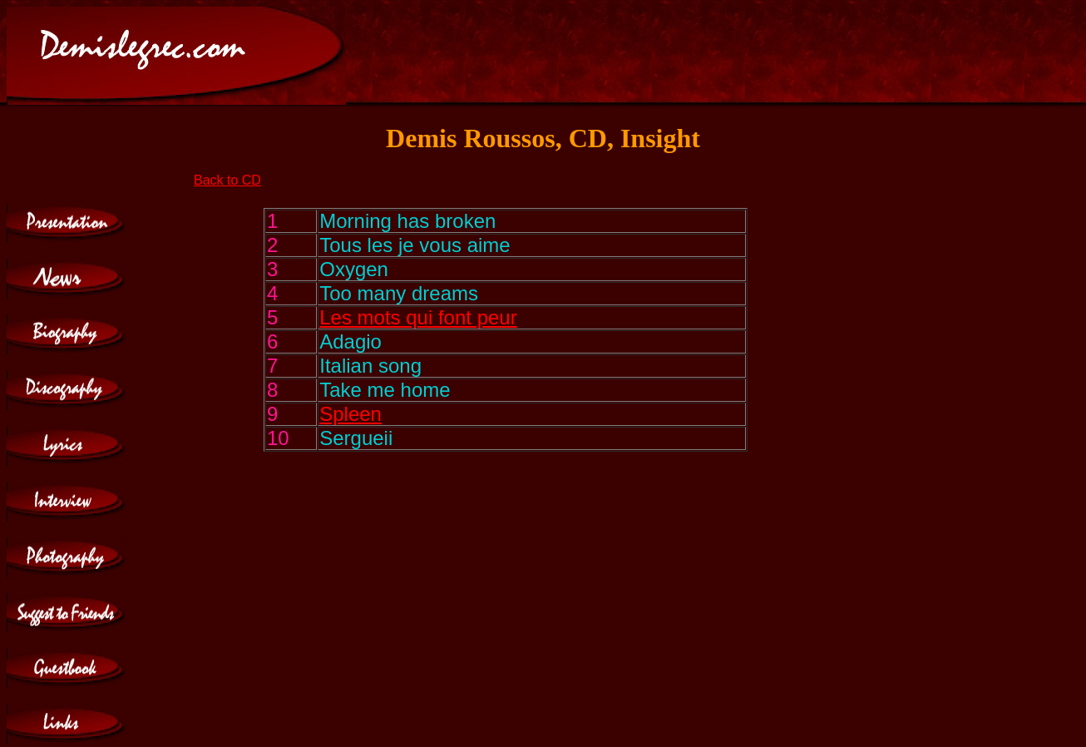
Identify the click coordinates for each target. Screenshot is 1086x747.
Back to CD (227, 180)
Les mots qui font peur (417, 317)
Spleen (350, 414)
